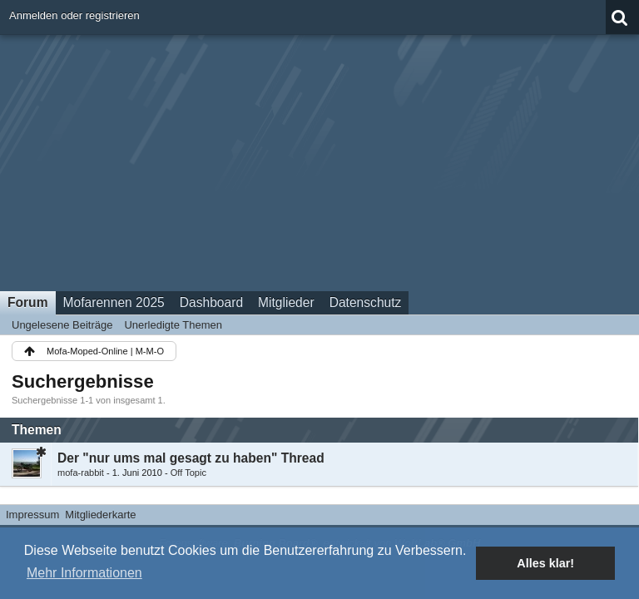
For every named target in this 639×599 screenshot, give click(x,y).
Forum (27, 302)
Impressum (32, 514)
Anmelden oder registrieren (74, 15)
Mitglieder (286, 302)
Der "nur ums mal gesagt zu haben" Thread (190, 458)
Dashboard (211, 302)
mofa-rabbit (80, 473)
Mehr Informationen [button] (84, 573)
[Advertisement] (319, 157)
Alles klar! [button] (545, 563)
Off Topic (188, 473)
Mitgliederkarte (100, 514)
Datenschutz (365, 302)
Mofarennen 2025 (114, 302)
